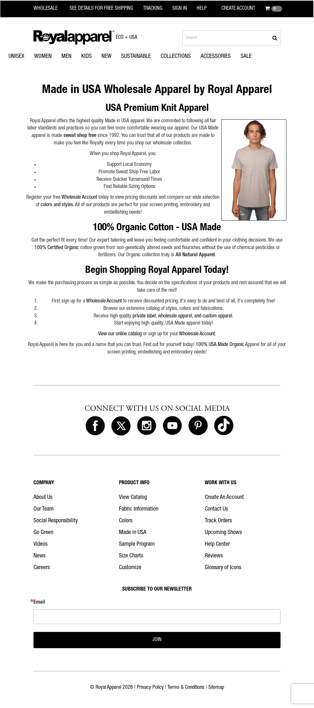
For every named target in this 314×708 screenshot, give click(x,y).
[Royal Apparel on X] (121, 426)
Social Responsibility (55, 521)
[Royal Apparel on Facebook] (95, 426)
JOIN (157, 640)
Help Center (217, 544)
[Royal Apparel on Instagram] (146, 426)
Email (39, 602)
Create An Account (224, 498)
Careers (41, 568)
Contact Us (216, 509)
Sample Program (137, 544)
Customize (130, 568)
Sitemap (216, 687)
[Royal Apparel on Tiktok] (223, 426)
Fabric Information (138, 509)
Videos (40, 544)
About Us (42, 498)
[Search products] (231, 38)
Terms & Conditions (185, 687)
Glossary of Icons (223, 568)
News (39, 556)
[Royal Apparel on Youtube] (172, 426)
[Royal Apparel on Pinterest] (198, 426)
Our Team (43, 509)
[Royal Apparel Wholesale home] (49, 9)
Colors (125, 521)
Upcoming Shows (223, 533)
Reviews (214, 556)
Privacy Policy (150, 687)
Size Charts (131, 556)
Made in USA (132, 533)
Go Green (43, 533)
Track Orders (218, 521)
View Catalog (133, 498)
